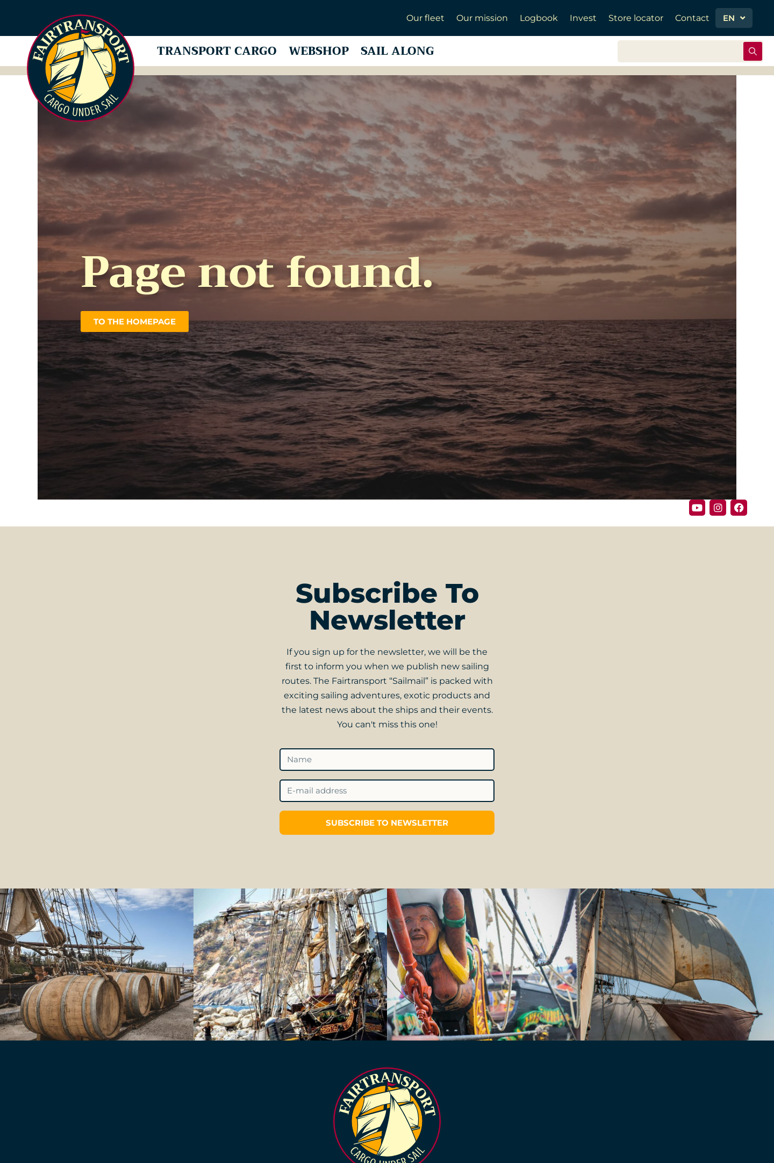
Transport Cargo (224, 55)
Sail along (434, 55)
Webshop (343, 55)
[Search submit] (752, 55)
